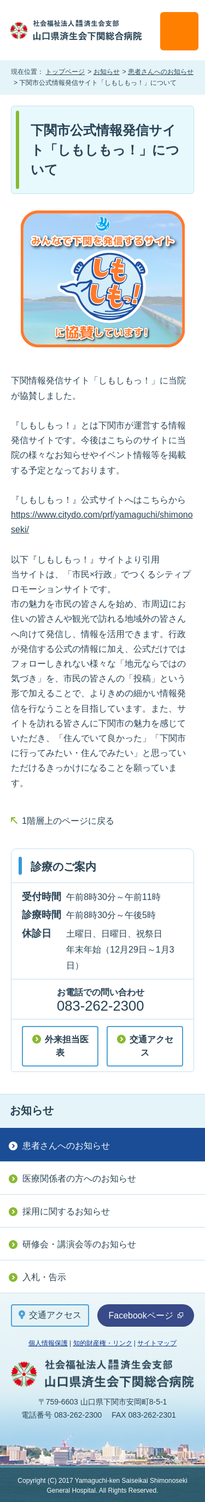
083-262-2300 (100, 1005)
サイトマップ (157, 1343)
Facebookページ (146, 1315)
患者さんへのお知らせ (161, 72)
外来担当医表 (67, 1046)
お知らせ (106, 72)
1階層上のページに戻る (68, 820)
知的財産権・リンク (102, 1343)
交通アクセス (151, 1046)
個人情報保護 (48, 1343)
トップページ (65, 72)
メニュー (179, 31)
